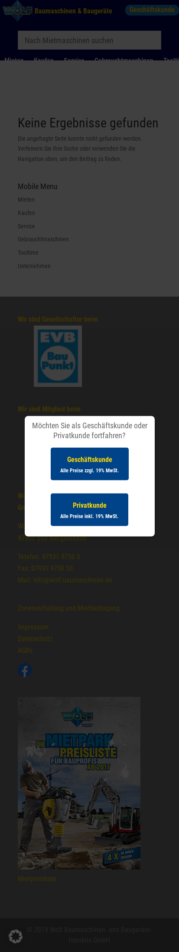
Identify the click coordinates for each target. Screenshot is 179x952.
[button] (15, 936)
